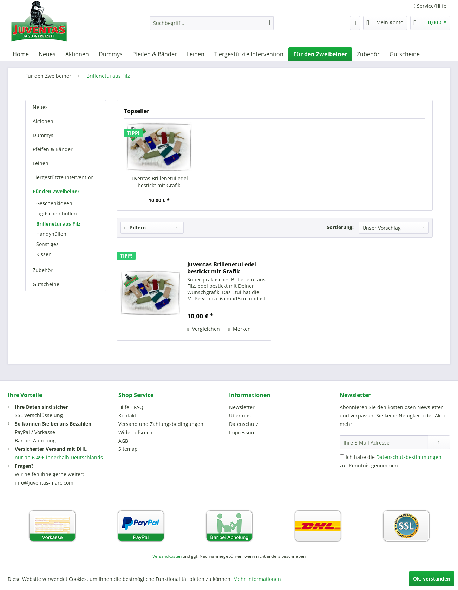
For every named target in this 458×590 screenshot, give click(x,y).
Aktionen (43, 121)
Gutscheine (46, 284)
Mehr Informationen (257, 579)
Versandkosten (167, 556)
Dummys (43, 135)
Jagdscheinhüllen (56, 213)
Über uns (240, 415)
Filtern (135, 227)
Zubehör (43, 270)
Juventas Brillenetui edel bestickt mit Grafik (159, 182)
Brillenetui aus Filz (58, 223)
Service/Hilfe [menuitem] (431, 5)
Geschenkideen (54, 203)
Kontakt (127, 415)
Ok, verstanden (431, 578)
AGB (123, 440)
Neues (40, 107)
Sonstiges (47, 244)
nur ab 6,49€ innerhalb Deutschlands (59, 457)
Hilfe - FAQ (130, 407)
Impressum (242, 432)
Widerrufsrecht (136, 432)
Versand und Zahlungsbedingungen (160, 424)
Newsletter (242, 407)
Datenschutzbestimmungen (408, 457)
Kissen (44, 254)
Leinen (40, 163)
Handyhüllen (51, 234)
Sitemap (128, 449)
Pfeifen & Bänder (53, 149)
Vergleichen (203, 328)
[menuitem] (212, 23)
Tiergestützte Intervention (63, 177)
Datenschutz (244, 424)
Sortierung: (340, 227)
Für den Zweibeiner (56, 191)
